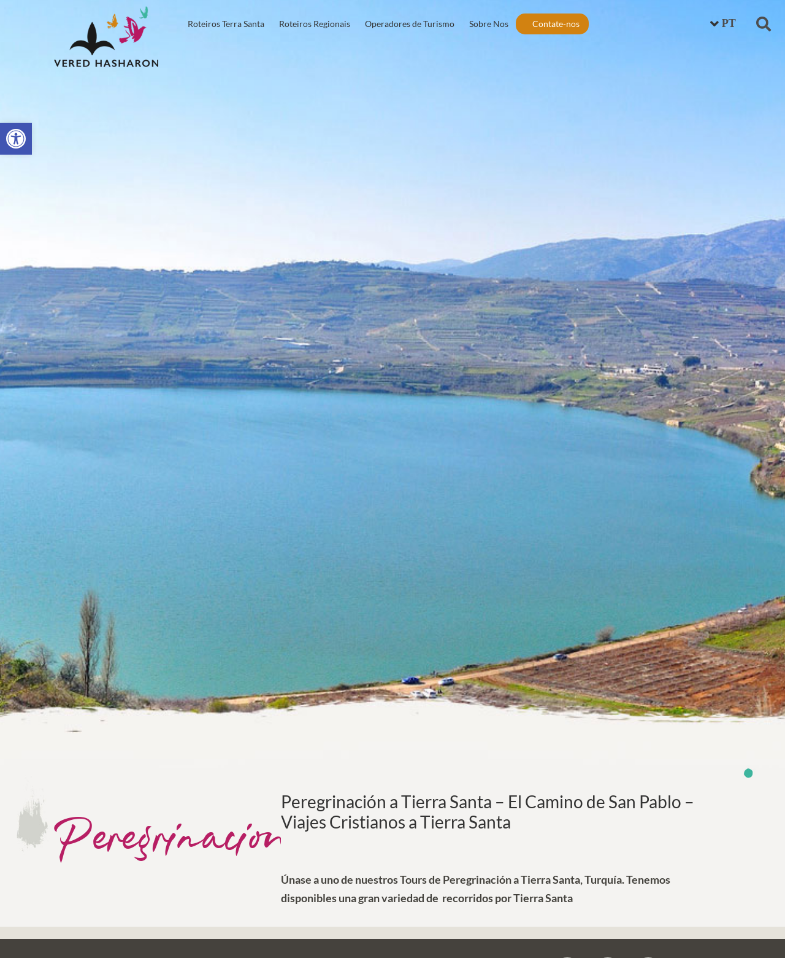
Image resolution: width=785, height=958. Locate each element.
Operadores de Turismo (409, 23)
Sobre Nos (488, 23)
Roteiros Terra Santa (226, 23)
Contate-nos (556, 23)
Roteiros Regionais (314, 23)
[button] (763, 24)
